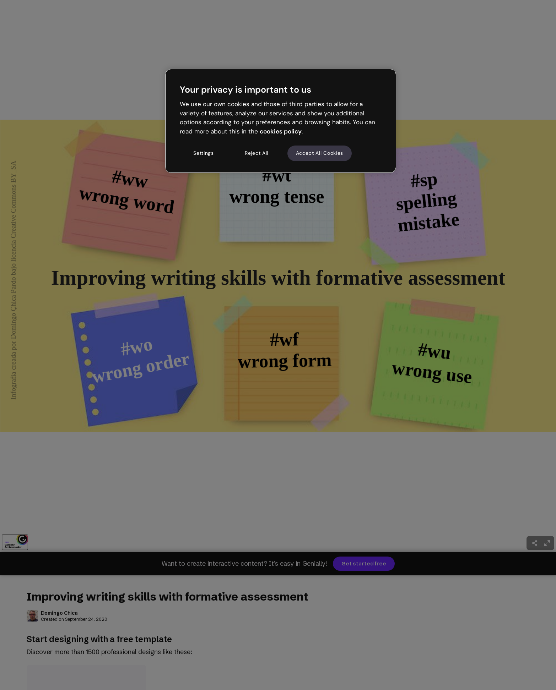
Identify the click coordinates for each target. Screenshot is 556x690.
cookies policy (281, 131)
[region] (280, 120)
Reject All (256, 153)
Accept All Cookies (320, 153)
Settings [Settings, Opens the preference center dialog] (203, 153)
